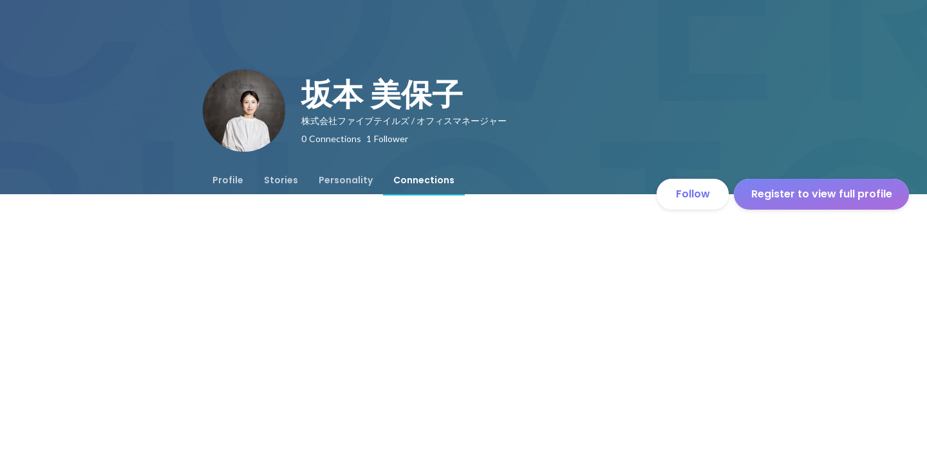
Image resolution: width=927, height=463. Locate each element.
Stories (281, 180)
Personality (346, 180)
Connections (423, 180)
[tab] (228, 180)
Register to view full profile (821, 193)
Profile (227, 180)
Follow (693, 193)
